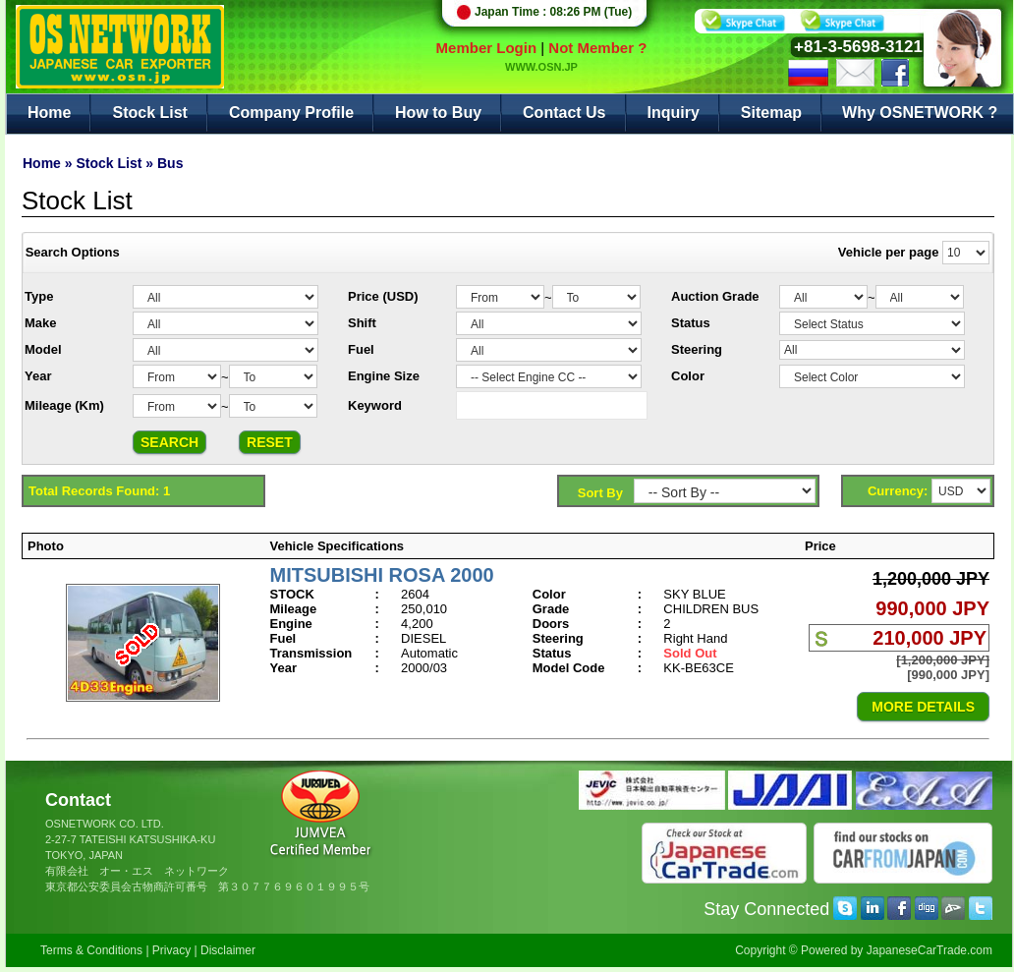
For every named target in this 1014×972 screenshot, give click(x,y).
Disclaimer (227, 950)
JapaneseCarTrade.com (929, 950)
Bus (170, 163)
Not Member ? (597, 47)
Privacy (171, 950)
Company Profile (291, 112)
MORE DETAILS (923, 707)
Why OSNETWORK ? (919, 112)
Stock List (149, 112)
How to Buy (438, 112)
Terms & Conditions (91, 950)
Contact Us (564, 112)
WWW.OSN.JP (541, 67)
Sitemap (771, 112)
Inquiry (674, 112)
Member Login (486, 47)
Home (49, 112)
